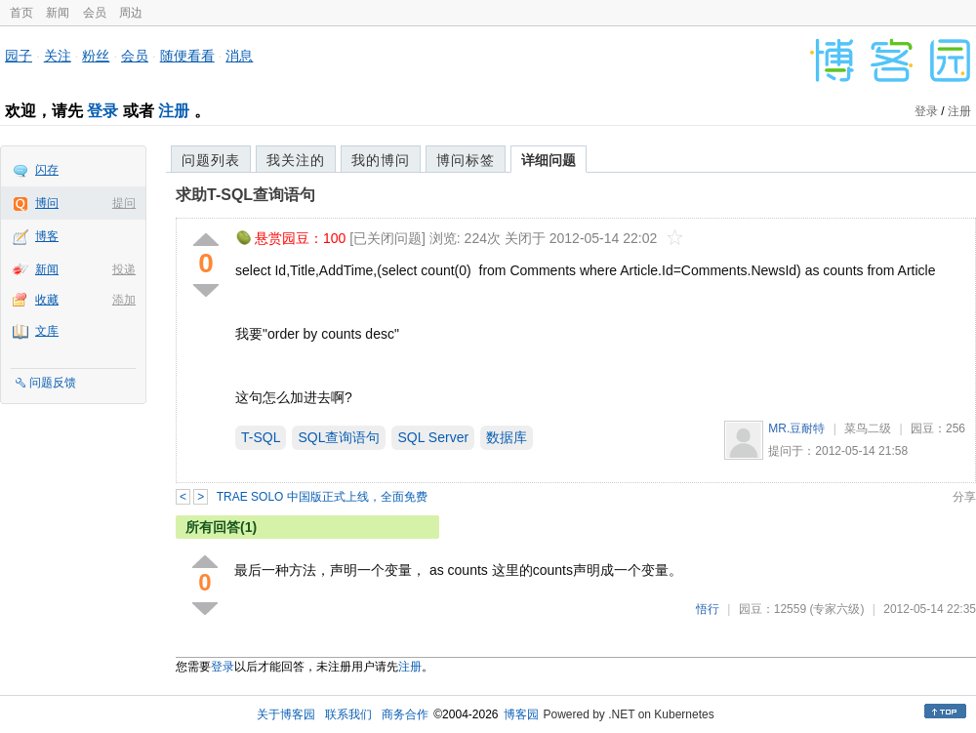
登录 (102, 110)
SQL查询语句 (339, 437)
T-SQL (260, 437)
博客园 (521, 714)
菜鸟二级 (867, 428)
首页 (21, 13)
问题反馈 (52, 382)
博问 (47, 203)
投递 (124, 269)
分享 (964, 497)
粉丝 (95, 55)
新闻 (57, 13)
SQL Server (432, 437)
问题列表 (211, 160)
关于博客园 (286, 714)
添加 (124, 299)
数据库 (506, 437)
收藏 (47, 299)
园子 (18, 55)
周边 (130, 13)
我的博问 (380, 160)
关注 (57, 55)
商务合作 (405, 714)
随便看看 (187, 55)
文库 (47, 331)
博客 (47, 236)
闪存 (47, 170)
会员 (94, 13)
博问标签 (465, 160)
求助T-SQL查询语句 (245, 194)
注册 (173, 110)
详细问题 (548, 160)
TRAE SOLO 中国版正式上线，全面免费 (322, 497)
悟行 (707, 609)
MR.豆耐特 (796, 428)
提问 (124, 203)
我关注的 (295, 160)
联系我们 (348, 714)
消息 (239, 55)
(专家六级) (836, 609)
